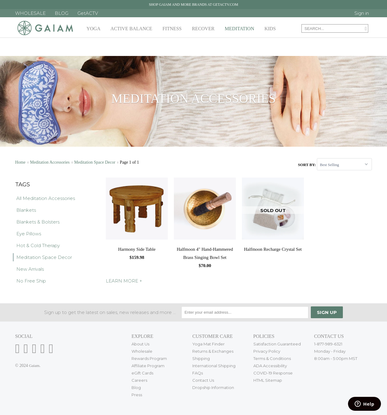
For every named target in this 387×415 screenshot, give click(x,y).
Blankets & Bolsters (38, 222)
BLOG (61, 13)
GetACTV (87, 13)
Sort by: (307, 164)
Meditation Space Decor (44, 257)
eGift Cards (142, 373)
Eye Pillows (28, 234)
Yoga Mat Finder (208, 343)
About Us (140, 343)
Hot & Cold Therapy (38, 245)
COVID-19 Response (273, 373)
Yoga (94, 28)
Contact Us (203, 380)
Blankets (26, 210)
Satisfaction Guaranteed (277, 343)
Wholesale (142, 351)
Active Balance (132, 28)
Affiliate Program (148, 365)
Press (137, 394)
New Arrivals (30, 269)
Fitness (173, 28)
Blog (136, 387)
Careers (139, 380)
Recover (204, 28)
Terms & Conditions (272, 358)
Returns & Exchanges (212, 351)
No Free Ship (31, 281)
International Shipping (214, 365)
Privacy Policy (266, 351)
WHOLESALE (30, 13)
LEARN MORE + (124, 281)
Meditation (240, 28)
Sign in (361, 13)
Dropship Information (213, 387)
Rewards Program (149, 358)
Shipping (201, 358)
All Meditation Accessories (45, 198)
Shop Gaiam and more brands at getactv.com (193, 4)
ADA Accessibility (270, 365)
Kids (271, 28)
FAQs (197, 373)
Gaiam (34, 365)
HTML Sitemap (267, 380)
